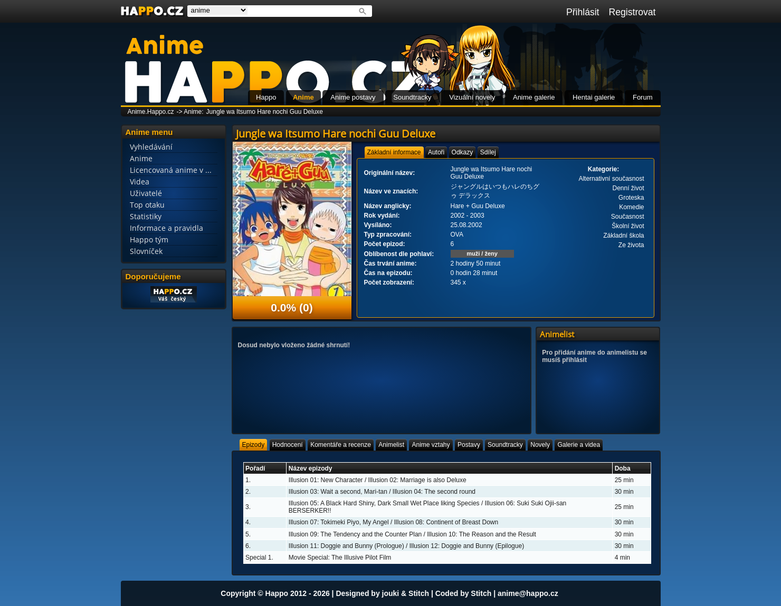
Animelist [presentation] (391, 444)
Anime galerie (534, 97)
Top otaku (147, 205)
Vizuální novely (472, 97)
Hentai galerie (594, 97)
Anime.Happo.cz (151, 111)
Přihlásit (582, 12)
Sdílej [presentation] (488, 152)
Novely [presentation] (540, 444)
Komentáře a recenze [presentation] (340, 444)
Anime (303, 97)
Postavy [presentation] (469, 444)
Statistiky (145, 216)
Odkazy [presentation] (462, 152)
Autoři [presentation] (436, 152)
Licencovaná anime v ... (171, 170)
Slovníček (146, 251)
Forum (643, 97)
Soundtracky (412, 97)
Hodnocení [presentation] (287, 444)
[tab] (394, 152)
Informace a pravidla (166, 228)
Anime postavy (352, 97)
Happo (266, 97)
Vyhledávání (151, 147)
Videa (139, 182)
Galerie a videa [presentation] (578, 444)
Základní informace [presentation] (394, 152)
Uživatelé (146, 193)
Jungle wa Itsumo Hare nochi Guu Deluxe (264, 111)
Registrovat (632, 12)
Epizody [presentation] (253, 444)
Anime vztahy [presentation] (431, 444)
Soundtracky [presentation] (505, 444)
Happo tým (149, 239)
